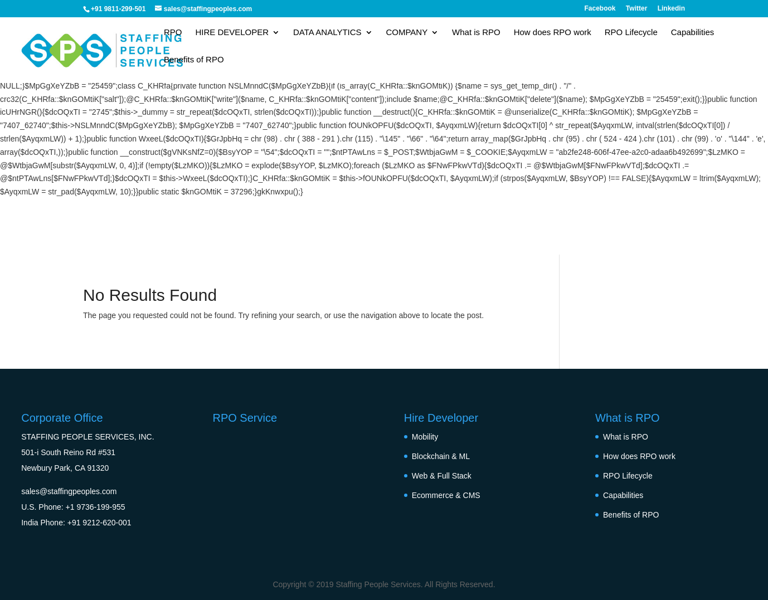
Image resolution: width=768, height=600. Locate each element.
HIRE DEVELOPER (232, 32)
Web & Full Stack (442, 475)
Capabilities (692, 32)
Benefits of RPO (194, 60)
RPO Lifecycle (631, 32)
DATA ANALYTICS (327, 32)
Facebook (600, 8)
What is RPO (476, 32)
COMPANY (406, 32)
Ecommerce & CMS (446, 495)
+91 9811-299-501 (118, 9)
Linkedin (671, 8)
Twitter (636, 8)
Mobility (425, 436)
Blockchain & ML (441, 456)
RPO (173, 32)
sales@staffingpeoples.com (68, 491)
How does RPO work (552, 32)
